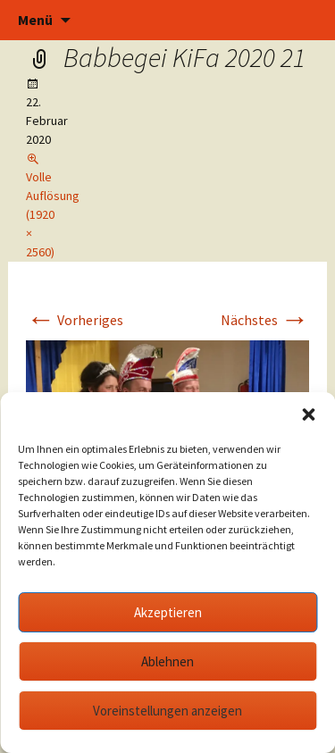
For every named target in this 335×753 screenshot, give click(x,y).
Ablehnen (167, 661)
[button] (308, 414)
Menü (35, 20)
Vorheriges (74, 320)
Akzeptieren (168, 612)
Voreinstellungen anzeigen (167, 710)
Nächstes (265, 320)
